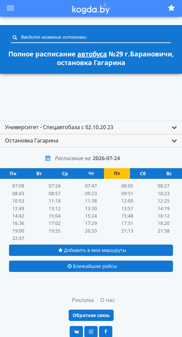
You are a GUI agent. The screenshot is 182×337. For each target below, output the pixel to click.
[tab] (91, 127)
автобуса (92, 53)
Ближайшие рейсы (92, 266)
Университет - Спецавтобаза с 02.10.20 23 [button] (59, 127)
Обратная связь (91, 315)
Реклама (83, 300)
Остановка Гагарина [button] (31, 140)
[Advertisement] (91, 94)
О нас (107, 300)
